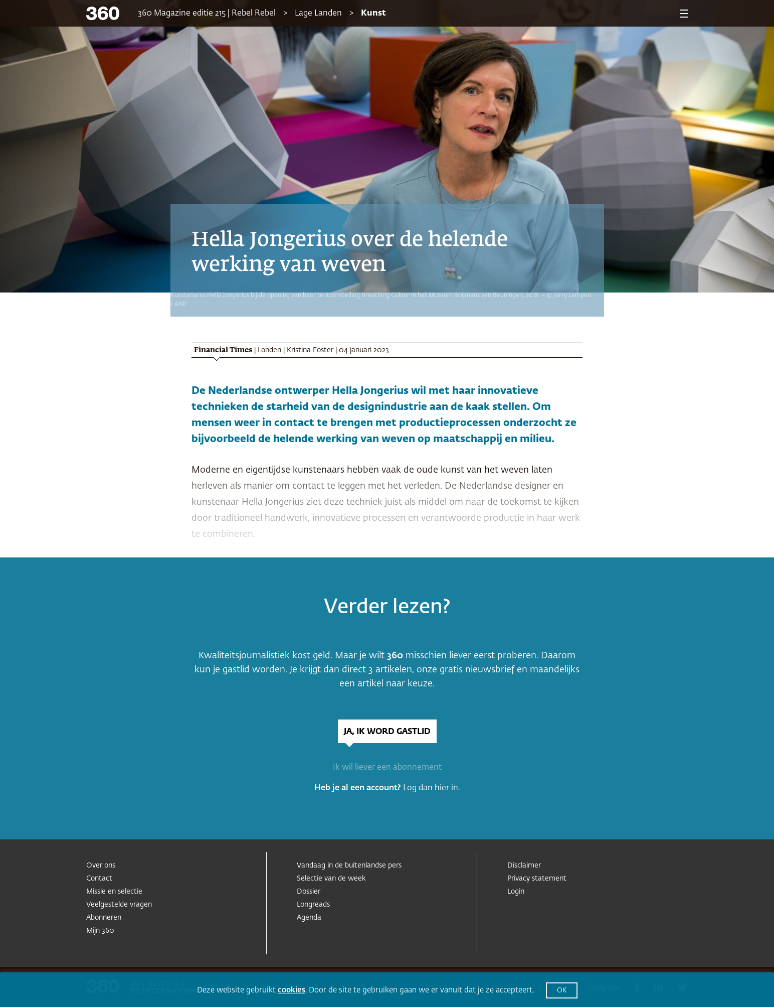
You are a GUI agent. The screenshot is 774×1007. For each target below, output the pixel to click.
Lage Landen (318, 14)
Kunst (373, 14)
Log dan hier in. (431, 788)
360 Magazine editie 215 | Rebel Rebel (207, 14)
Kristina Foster (310, 350)
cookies (291, 990)
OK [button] (561, 990)
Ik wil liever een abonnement (387, 768)
